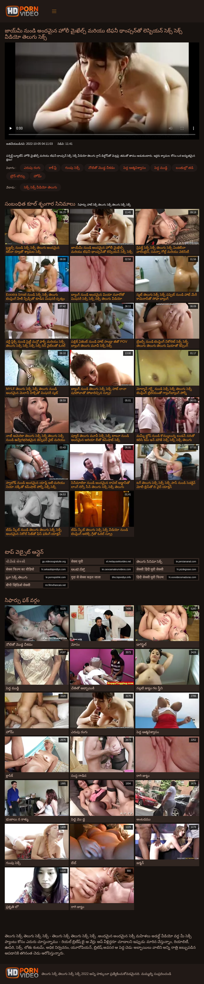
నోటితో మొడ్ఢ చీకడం (101, 168)
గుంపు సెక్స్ (72, 168)
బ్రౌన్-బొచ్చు (17, 176)
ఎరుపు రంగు (32, 168)
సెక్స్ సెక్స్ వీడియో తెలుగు (40, 187)
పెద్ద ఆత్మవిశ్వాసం (134, 168)
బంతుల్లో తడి (184, 168)
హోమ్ (38, 176)
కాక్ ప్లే (53, 168)
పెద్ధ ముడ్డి (160, 168)
